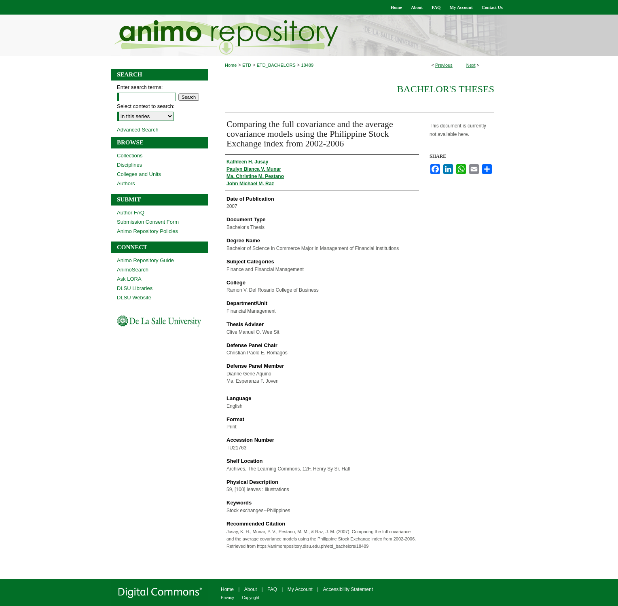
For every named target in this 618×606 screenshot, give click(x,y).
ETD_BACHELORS (276, 65)
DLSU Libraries (134, 288)
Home (231, 65)
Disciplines (129, 165)
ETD (246, 65)
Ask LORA (129, 279)
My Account (300, 589)
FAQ (272, 589)
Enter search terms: (140, 87)
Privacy (227, 597)
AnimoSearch (132, 270)
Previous (444, 65)
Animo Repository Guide (145, 260)
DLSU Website (134, 298)
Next (471, 65)
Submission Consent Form (148, 222)
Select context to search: (145, 106)
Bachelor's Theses (445, 89)
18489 (307, 65)
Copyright (250, 597)
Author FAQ (130, 213)
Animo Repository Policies (147, 231)
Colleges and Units (139, 174)
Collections (130, 156)
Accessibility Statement (348, 589)
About (250, 589)
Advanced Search (138, 130)
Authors (126, 183)
